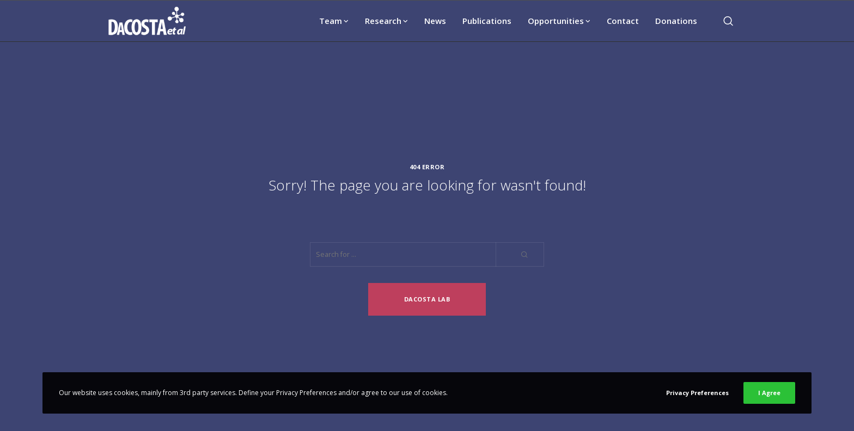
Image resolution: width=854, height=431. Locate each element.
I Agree (769, 393)
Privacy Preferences (697, 393)
